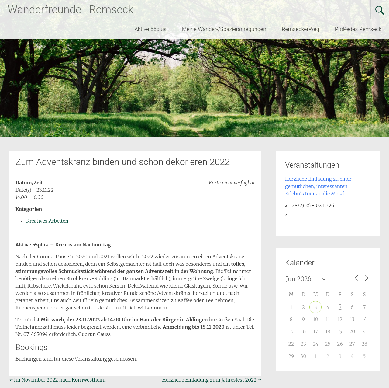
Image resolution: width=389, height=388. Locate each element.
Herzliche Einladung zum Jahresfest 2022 (211, 380)
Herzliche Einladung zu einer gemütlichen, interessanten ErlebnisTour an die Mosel (318, 186)
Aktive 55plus (151, 29)
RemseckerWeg (300, 29)
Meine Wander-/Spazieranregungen (224, 29)
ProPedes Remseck (358, 29)
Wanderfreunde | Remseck (70, 9)
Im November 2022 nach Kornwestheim (57, 380)
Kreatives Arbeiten (47, 221)
